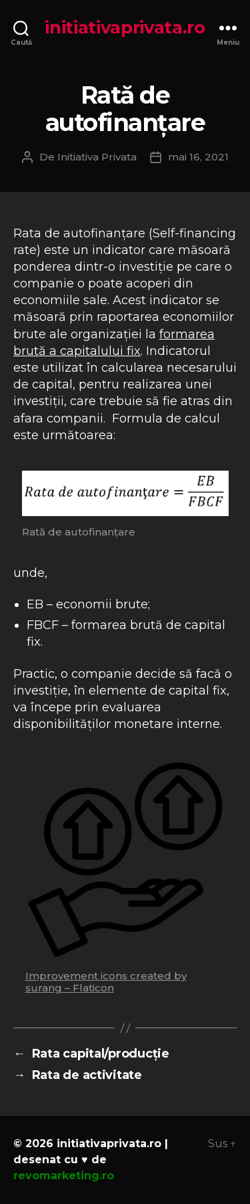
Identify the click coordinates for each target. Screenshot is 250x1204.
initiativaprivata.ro (125, 27)
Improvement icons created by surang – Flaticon (106, 981)
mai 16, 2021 (198, 156)
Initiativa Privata (97, 156)
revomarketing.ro (63, 1175)
